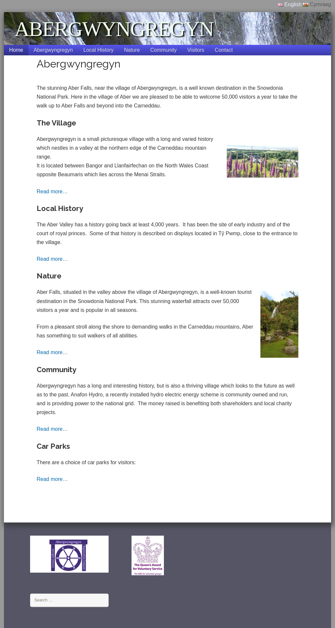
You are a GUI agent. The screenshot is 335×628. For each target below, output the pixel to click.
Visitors (195, 50)
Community (163, 50)
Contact (224, 50)
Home (16, 50)
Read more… (52, 191)
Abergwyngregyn (53, 50)
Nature (132, 50)
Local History (98, 50)
